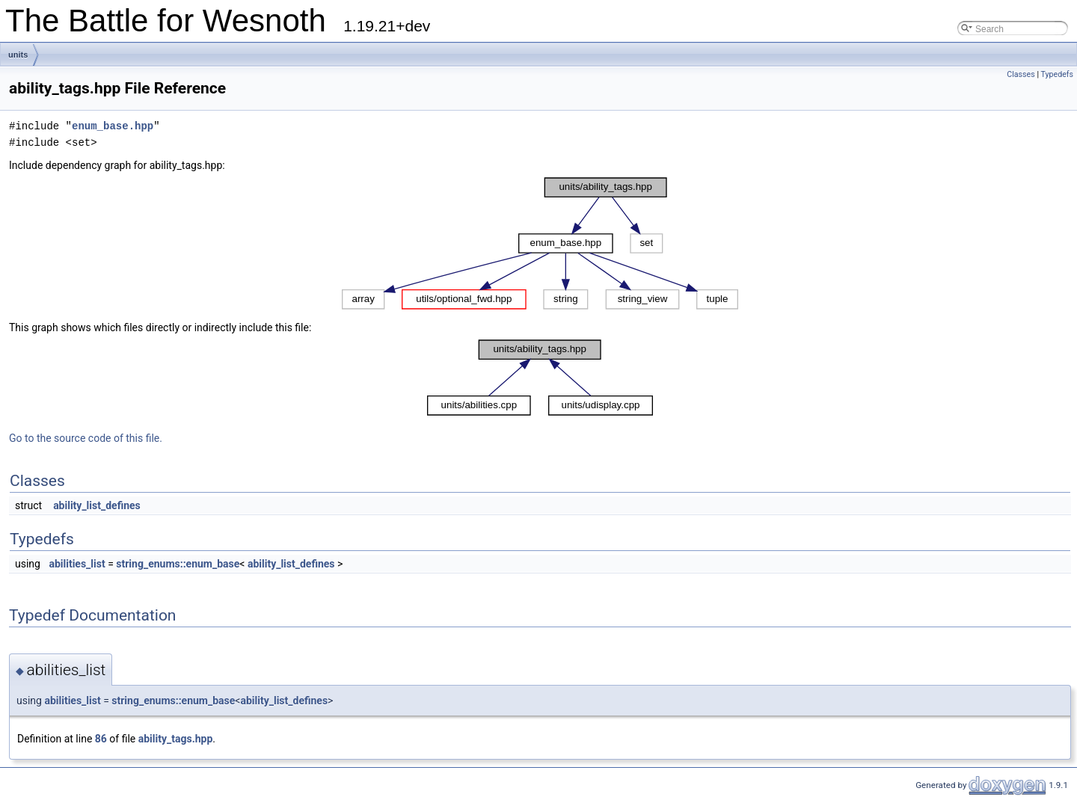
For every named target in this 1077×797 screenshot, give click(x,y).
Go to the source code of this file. (85, 438)
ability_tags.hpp (175, 739)
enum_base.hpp (112, 126)
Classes (1020, 74)
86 (101, 739)
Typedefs (1056, 74)
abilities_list (77, 564)
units (18, 54)
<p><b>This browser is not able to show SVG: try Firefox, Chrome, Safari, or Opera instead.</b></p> (540, 243)
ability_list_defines (97, 505)
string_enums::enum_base (177, 564)
